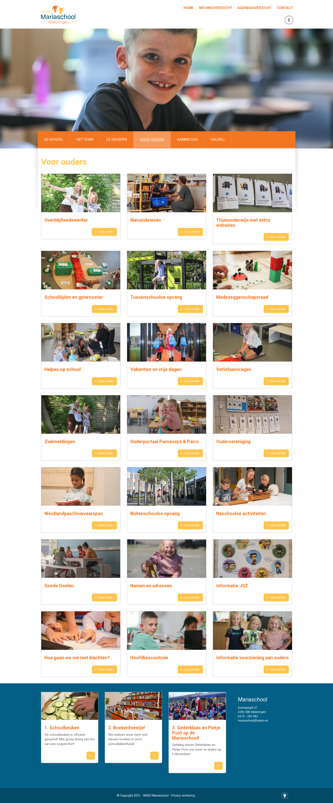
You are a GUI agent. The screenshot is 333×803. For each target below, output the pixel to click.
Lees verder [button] (104, 232)
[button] (91, 756)
